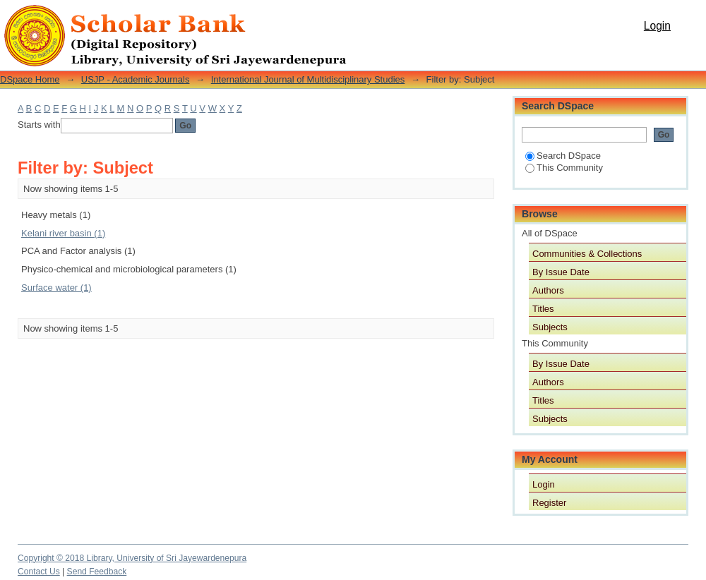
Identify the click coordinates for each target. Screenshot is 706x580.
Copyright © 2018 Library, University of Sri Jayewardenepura (132, 558)
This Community (564, 167)
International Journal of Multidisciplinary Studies (308, 79)
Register (549, 502)
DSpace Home (30, 79)
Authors (548, 290)
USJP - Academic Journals (135, 79)
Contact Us (39, 571)
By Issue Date (561, 272)
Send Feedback (97, 571)
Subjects (550, 327)
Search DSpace (563, 155)
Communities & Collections (587, 253)
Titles (543, 308)
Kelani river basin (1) (63, 233)
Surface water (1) (56, 287)
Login (657, 26)
